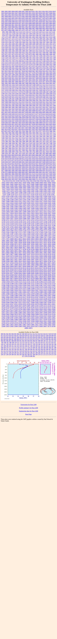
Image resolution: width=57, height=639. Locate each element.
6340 (43, 119)
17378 (3, 234)
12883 (33, 229)
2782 (50, 68)
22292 (28, 300)
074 (31, 339)
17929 (49, 237)
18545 (20, 246)
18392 (33, 244)
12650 (37, 217)
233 (52, 351)
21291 (16, 283)
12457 (45, 205)
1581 (6, 51)
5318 (33, 102)
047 (15, 337)
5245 (6, 98)
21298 (24, 283)
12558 (37, 210)
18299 (24, 242)
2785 (6, 69)
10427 (49, 181)
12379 (33, 198)
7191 (9, 138)
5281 (54, 98)
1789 (2, 61)
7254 (9, 140)
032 (31, 335)
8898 (30, 172)
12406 (53, 199)
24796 (53, 326)
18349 (3, 244)
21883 (45, 292)
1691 (9, 56)
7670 (43, 150)
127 (5, 344)
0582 (2, 21)
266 (28, 354)
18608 (49, 246)
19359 (37, 258)
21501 (20, 287)
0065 (50, 15)
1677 (23, 54)
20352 (49, 271)
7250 (50, 138)
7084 (9, 133)
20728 (33, 278)
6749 (19, 126)
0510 (13, 20)
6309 (2, 119)
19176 (12, 256)
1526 (26, 47)
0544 (19, 20)
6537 (47, 122)
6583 (54, 122)
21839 (53, 290)
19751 (20, 263)
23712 (8, 323)
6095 (43, 112)
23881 (33, 324)
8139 (54, 157)
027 (18, 335)
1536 (40, 47)
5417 (47, 107)
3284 (54, 73)
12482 (12, 208)
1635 (37, 52)
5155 (50, 88)
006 (18, 334)
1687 (54, 54)
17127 (28, 230)
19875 (49, 263)
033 (34, 335)
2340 (9, 68)
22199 (3, 299)
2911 (47, 71)
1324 (40, 40)
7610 (13, 148)
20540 (12, 275)
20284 (20, 271)
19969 (16, 264)
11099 (24, 193)
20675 (12, 278)
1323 (37, 40)
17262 (8, 232)
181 (36, 347)
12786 (45, 225)
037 (44, 335)
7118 (2, 134)
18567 (33, 246)
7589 (13, 146)
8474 (50, 169)
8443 (13, 169)
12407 (3, 201)
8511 (50, 170)
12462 (12, 206)
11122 (40, 194)
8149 (20, 158)
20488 (28, 273)
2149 (47, 61)
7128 (6, 134)
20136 (37, 268)
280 (31, 356)
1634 (33, 52)
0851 (23, 27)
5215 (16, 95)
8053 (30, 155)
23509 (33, 319)
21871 (28, 292)
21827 (37, 290)
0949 (50, 28)
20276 (16, 271)
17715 (12, 237)
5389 (30, 105)
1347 (43, 42)
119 (39, 342)
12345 (53, 194)
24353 (28, 326)
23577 (16, 321)
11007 (41, 187)
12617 (8, 213)
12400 (37, 199)
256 (2, 354)
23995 (24, 326)
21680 (28, 288)
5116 (2, 86)
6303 (37, 117)
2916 (9, 73)
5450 (6, 110)
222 (31, 351)
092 (23, 341)
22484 (33, 302)
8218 (23, 163)
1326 (43, 40)
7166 (20, 136)
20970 (37, 280)
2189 (2, 66)
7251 (54, 138)
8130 (43, 157)
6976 (13, 131)
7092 (30, 133)
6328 (16, 119)
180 (34, 347)
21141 (28, 282)
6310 (6, 119)
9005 (40, 172)
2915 (6, 73)
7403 (30, 141)
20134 (28, 268)
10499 (3, 186)
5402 (13, 107)
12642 (3, 217)
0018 (54, 11)
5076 (40, 81)
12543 (12, 210)
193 (12, 349)
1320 (26, 40)
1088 (47, 30)
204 (42, 349)
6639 (37, 124)
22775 (12, 309)
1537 (43, 47)
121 (44, 342)
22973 (12, 312)
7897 (16, 153)
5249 (20, 98)
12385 (3, 199)
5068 (16, 81)
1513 (37, 45)
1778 (20, 59)
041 (55, 335)
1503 (13, 45)
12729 (53, 220)
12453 (28, 205)
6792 (50, 126)
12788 (53, 225)
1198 (19, 37)
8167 (50, 158)
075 (34, 339)
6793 (54, 126)
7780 (26, 152)
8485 (20, 170)
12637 (37, 215)
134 (23, 344)
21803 (8, 290)
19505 (37, 259)
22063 (45, 295)
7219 (33, 138)
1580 (2, 51)
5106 (26, 85)
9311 (6, 177)
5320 (40, 102)
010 (28, 334)
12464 (16, 206)
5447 (50, 109)
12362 (20, 196)
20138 (45, 268)
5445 (43, 109)
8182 (30, 160)
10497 (53, 184)
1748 (40, 56)
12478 (49, 206)
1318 (23, 40)
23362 (3, 318)
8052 (26, 155)
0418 (43, 16)
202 (36, 349)
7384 (13, 141)
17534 (20, 235)
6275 (37, 116)
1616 (40, 51)
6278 (47, 116)
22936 (37, 311)
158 (31, 346)
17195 (53, 230)
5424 (16, 109)
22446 (12, 302)
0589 (13, 21)
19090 (20, 254)
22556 (28, 304)
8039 (16, 155)
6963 (47, 129)
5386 (23, 105)
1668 (50, 52)
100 (44, 341)
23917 (37, 324)
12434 (41, 203)
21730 (37, 288)
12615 (53, 211)
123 (49, 342)
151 (12, 346)
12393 (20, 199)
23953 (8, 326)
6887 (47, 128)
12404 (49, 199)
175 (20, 347)
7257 (13, 140)
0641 (43, 21)
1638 (43, 52)
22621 (53, 304)
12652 (45, 217)
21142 (32, 282)
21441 (28, 285)
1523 (16, 47)
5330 (20, 104)
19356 (33, 258)
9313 (13, 177)
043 (5, 337)
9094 (16, 174)
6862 (9, 128)
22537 (12, 304)
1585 (20, 51)
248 (36, 352)
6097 (50, 112)
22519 (3, 304)
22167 (37, 297)
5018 (26, 76)
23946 (3, 326)
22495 (37, 302)
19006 (12, 252)
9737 (43, 179)
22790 (20, 309)
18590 (37, 246)
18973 (3, 252)
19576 (49, 259)
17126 (24, 230)
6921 (30, 129)
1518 (54, 45)
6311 (9, 119)
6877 (23, 128)
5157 (2, 90)
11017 (4, 189)
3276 (26, 73)
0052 (6, 15)
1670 (2, 54)
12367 (41, 196)
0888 (37, 28)
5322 (47, 102)
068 (15, 339)
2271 (26, 66)
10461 (8, 184)
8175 (13, 160)
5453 (16, 110)
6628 (2, 124)
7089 (23, 133)
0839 (9, 27)
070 (20, 339)
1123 (50, 32)
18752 (3, 249)
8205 (33, 162)
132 (18, 344)
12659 (20, 218)
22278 (16, 300)
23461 (53, 318)
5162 (20, 90)
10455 (45, 182)
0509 (9, 20)
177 (26, 347)
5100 (6, 85)
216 (15, 351)
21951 (41, 294)
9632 (40, 177)
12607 (20, 211)
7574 (43, 145)
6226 (16, 116)
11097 (16, 193)
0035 (43, 13)
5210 (54, 93)
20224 (37, 270)
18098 (20, 240)
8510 (47, 170)
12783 (33, 225)
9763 (31, 181)
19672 (41, 261)
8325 (30, 165)
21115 (20, 282)
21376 (49, 283)
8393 (33, 167)
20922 (16, 280)
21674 (20, 288)
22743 (28, 307)
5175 (9, 92)
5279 (47, 98)
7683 (2, 152)
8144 (9, 158)
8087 (2, 157)
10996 (20, 187)
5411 (26, 107)
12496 (41, 208)
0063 (43, 15)
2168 (54, 63)
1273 (16, 39)
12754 (12, 223)
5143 (33, 88)
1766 (47, 57)
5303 (43, 100)
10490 (41, 184)
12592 (53, 210)
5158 (6, 90)
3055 (23, 73)
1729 (30, 56)
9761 (24, 181)
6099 (3, 114)
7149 (23, 134)
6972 (6, 131)
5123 (23, 86)
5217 (23, 95)
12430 (28, 203)
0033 (37, 13)
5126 (33, 86)
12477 (45, 206)
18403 (37, 244)
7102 (43, 133)
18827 (3, 251)
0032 (33, 13)
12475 (37, 206)
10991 (4, 187)
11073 (8, 191)
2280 (2, 68)
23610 (41, 321)
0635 (37, 21)
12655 (3, 218)
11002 (33, 187)
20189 (24, 270)
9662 (26, 179)
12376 (20, 198)
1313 (6, 40)
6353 (54, 119)
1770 (6, 59)
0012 (37, 11)
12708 (53, 218)
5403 (16, 107)
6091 (30, 112)
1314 (9, 40)
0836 (2, 27)
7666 (37, 150)
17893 (37, 237)
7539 (37, 143)
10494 (45, 184)
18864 (28, 251)
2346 (30, 68)
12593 (3, 211)
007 (20, 334)
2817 (20, 71)
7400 (26, 141)
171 (10, 347)
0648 (9, 23)
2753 (40, 68)
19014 (16, 252)
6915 (9, 129)
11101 (33, 193)
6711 (2, 126)
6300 (26, 117)
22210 (12, 299)
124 (52, 342)
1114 (20, 32)
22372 (41, 300)
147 (2, 346)
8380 (2, 167)
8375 (50, 165)
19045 (33, 252)
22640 (3, 306)
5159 (9, 90)
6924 (40, 129)
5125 (30, 86)
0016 (50, 11)
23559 (12, 321)
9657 (16, 179)
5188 (50, 92)
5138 (16, 88)
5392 (40, 105)
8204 (30, 162)
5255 (37, 98)
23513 (37, 319)
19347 (28, 258)
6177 (36, 114)
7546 (43, 143)
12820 (24, 227)
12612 (41, 211)
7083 (6, 133)
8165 (43, 158)
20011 (49, 264)
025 (12, 335)
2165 (43, 63)
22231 (28, 299)
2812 (2, 71)
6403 (20, 122)
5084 (13, 83)
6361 (26, 121)
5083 (9, 83)
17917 (45, 237)
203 (39, 349)
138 (34, 344)
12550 (24, 210)
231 (47, 351)
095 (31, 341)
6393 (54, 121)
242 (20, 352)
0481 (50, 18)
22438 (3, 302)
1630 (20, 52)
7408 (37, 141)
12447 (3, 205)
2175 (23, 64)
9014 (43, 172)
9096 (23, 174)
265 (26, 354)
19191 (20, 256)
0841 (16, 27)
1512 (33, 45)
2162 (33, 63)
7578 (50, 145)
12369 (49, 196)
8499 (40, 170)
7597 (30, 146)
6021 (2, 112)
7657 (20, 150)
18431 (45, 244)
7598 (33, 146)
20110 (12, 268)
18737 (49, 247)
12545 (16, 210)
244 (26, 352)
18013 (16, 239)
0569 (43, 20)
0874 (2, 28)
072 (26, 339)
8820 (13, 172)
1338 (16, 42)
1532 (30, 47)
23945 (53, 324)
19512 (41, 259)
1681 (33, 54)
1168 (43, 35)
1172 (3, 37)
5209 (50, 93)
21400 (8, 285)
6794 (2, 128)
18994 (8, 252)
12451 (20, 205)
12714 (16, 220)
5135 (6, 88)
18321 (41, 242)
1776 (13, 59)
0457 (30, 18)
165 (50, 346)
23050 (49, 312)
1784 (40, 59)
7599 (37, 146)
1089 (50, 30)
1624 (9, 52)
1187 (9, 37)
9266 (6, 175)
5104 (20, 85)
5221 (33, 95)
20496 (37, 273)
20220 (33, 270)
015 (42, 334)
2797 (43, 69)
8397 (43, 167)
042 (2, 337)
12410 (16, 201)
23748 (20, 323)
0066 (54, 15)
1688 (2, 56)
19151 (3, 256)
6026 (20, 112)
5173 (2, 92)
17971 (3, 239)
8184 (37, 160)
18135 (37, 240)
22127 (24, 297)
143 (47, 344)
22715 (45, 306)
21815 (24, 290)
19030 (28, 252)
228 (39, 351)
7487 (20, 143)
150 (10, 346)
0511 (16, 20)
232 (50, 351)
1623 (6, 52)
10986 (37, 186)
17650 (53, 235)
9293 (26, 175)
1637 (40, 52)
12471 (24, 206)
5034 (23, 78)
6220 (53, 114)
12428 (20, 203)
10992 (8, 187)
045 (10, 337)
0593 (23, 21)
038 (47, 335)
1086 (40, 30)
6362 (30, 121)
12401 (41, 199)
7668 (40, 150)
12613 (45, 211)
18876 (33, 251)
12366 (37, 196)
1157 (6, 35)
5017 (23, 76)
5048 (9, 80)
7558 (16, 145)
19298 (53, 256)
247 (34, 352)
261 (15, 354)
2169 (2, 64)
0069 (9, 16)
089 (15, 341)
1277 (30, 39)
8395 (40, 167)
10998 (29, 187)
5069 (20, 81)
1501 (6, 45)
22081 (3, 297)
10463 (12, 184)
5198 (30, 93)
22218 (20, 299)
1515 (43, 45)
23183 (8, 316)
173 (15, 347)
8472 (47, 169)
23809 (53, 323)
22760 (53, 307)
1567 (13, 49)
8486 (23, 170)
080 (47, 339)
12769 (41, 223)
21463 (37, 285)
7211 (13, 138)
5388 (26, 105)
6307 (50, 117)
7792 (33, 152)
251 (44, 352)
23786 (41, 323)
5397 (50, 105)
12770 (45, 223)
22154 (33, 297)
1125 (3, 33)
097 (36, 341)
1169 (47, 35)
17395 (16, 234)
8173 (6, 160)
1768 (54, 57)
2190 (6, 66)
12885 (41, 229)
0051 (2, 15)
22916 (24, 311)
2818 (23, 71)
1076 (26, 30)
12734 (12, 222)
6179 (40, 114)
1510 (26, 45)
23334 (41, 316)
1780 (26, 59)
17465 (45, 234)
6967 (50, 129)
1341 (26, 42)
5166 (33, 90)
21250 (49, 282)
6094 (40, 112)
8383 (13, 167)
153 (18, 346)
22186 (53, 297)
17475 (53, 234)
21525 (33, 287)
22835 (45, 309)
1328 (50, 40)
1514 (40, 45)
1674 (16, 54)
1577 (47, 49)
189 (2, 349)
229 (42, 351)
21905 (16, 294)
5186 (43, 92)
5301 (37, 100)
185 (47, 347)
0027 (16, 13)
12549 (20, 210)
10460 (3, 184)
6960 (43, 129)
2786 (9, 69)
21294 (20, 283)
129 (10, 344)
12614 (49, 211)
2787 (13, 69)
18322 (45, 242)
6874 (20, 128)
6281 (2, 117)
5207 (43, 93)
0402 (23, 16)
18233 (3, 242)
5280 (50, 98)
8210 (50, 162)
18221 (53, 240)
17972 (8, 239)
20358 (3, 273)
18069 (53, 239)
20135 (33, 268)
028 (20, 335)
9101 (30, 174)
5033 (20, 78)
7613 (23, 148)
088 (12, 341)
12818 (16, 227)
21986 (16, 295)
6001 (23, 110)
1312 (2, 40)
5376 (50, 104)
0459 (37, 18)
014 (39, 334)
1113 (17, 32)
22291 (24, 300)
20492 (33, 273)
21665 (12, 288)
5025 (47, 76)
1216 (50, 37)
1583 (13, 51)
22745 (33, 307)
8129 (40, 157)
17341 (49, 232)
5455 (20, 110)
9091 (9, 174)
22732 (16, 307)
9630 (33, 177)
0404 (26, 16)
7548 (50, 143)
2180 (37, 64)
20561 (24, 275)
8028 (13, 155)
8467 (40, 169)
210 (55, 349)
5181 (30, 92)
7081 (54, 131)
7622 (43, 148)
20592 (53, 275)
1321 (30, 40)
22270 (8, 300)
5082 (6, 83)
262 (18, 354)
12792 (12, 227)
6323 (13, 119)
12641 (53, 215)
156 (26, 346)
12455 (37, 205)
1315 (13, 40)
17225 (3, 232)
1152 (43, 33)
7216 (30, 138)
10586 (12, 186)
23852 (12, 324)
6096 (47, 112)
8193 (54, 160)
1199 (23, 37)
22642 (8, 306)
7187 (50, 136)
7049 (16, 131)
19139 (49, 254)
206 (47, 349)
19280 (45, 256)
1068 (16, 30)
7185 (43, 136)
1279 (37, 39)
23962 (12, 326)
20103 (53, 266)
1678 (26, 54)
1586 (23, 51)
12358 (8, 196)
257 (5, 354)
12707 (49, 218)
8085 (54, 155)
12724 (37, 220)
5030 (9, 78)
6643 (50, 124)
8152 (26, 158)
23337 (45, 316)
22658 (16, 306)
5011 (2, 76)
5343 (40, 104)
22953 (41, 311)
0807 (2, 25)
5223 (40, 95)
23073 (24, 314)
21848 (12, 292)
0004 (13, 11)
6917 (16, 129)
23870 (28, 324)
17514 (12, 235)
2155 (13, 63)
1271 (9, 39)
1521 (9, 47)
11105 (49, 193)
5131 (47, 86)
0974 (2, 30)
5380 (6, 105)
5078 (47, 81)
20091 (45, 266)
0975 (6, 30)
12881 (24, 229)
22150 (28, 297)
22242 (37, 299)
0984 (9, 30)
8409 (2, 169)
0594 (26, 21)
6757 (47, 126)
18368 (12, 244)
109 (13, 342)
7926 (23, 153)
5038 (37, 78)
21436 (24, 285)
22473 (20, 302)
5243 (54, 97)
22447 (16, 302)
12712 (12, 220)
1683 (40, 54)
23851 (8, 324)
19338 (20, 258)
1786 (47, 59)
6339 (40, 119)
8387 (20, 167)
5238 (37, 97)
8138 (50, 157)
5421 (6, 109)
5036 (30, 78)
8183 (33, 160)
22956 (45, 311)
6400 (13, 122)
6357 (13, 121)
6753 (33, 126)
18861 (20, 251)
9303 (47, 175)
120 (41, 342)
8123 (26, 157)
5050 (16, 80)
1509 (23, 45)
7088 (20, 133)
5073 (30, 81)
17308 (28, 232)
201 (34, 349)
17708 (8, 237)
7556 (9, 145)
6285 (16, 117)
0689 (33, 23)
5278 (43, 98)
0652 (23, 23)
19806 (28, 263)
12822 (33, 227)
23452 (45, 318)
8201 (23, 162)
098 (39, 341)
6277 (43, 116)
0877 (13, 28)
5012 (6, 76)
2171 (9, 64)
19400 (53, 258)
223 (34, 351)
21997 (24, 295)
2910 (43, 71)
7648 (9, 150)
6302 (33, 117)
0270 (16, 16)
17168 (41, 230)
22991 (24, 312)
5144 (37, 88)
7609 (9, 148)
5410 (23, 107)
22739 (20, 307)
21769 (49, 288)
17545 (24, 235)
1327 (47, 40)
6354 (2, 121)
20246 (49, 270)
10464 (16, 184)
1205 (43, 37)
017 (47, 334)
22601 (45, 304)
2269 (20, 66)
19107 (28, 254)
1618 (47, 51)
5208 (47, 93)
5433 (30, 109)
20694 (16, 278)
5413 (33, 107)
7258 (16, 140)
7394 (20, 141)
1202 (33, 37)
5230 (9, 97)
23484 (16, 319)
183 (42, 347)
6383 (43, 121)
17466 (49, 234)
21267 (53, 282)
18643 (8, 247)
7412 (40, 141)
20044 (12, 266)
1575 (40, 49)
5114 (50, 85)
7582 (54, 145)
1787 (50, 59)
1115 (23, 32)
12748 (45, 222)
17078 (20, 230)
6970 (2, 131)
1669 (54, 52)
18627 (53, 246)
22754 (41, 307)
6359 (20, 121)
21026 (4, 282)
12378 (28, 198)
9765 (38, 181)
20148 (53, 268)
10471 (24, 184)
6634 (23, 124)
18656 (16, 247)
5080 (54, 81)
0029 (23, 13)
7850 (6, 153)
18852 (16, 251)
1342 (30, 42)
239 (12, 352)
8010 (2, 155)
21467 (41, 285)
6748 (16, 126)
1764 (40, 57)
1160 (16, 35)
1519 (2, 47)
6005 (30, 110)
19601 (12, 261)
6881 (30, 128)
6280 (54, 116)
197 (23, 349)
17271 (20, 232)
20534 (8, 275)
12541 (3, 210)
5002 (26, 74)
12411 (20, 201)
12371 (3, 198)
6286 (20, 117)
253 (50, 352)
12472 (28, 206)
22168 (41, 297)
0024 (9, 13)
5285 (13, 100)
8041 (20, 155)
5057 (37, 80)
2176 (26, 64)
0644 (54, 21)
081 (50, 339)
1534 (33, 47)
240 (15, 352)
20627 (37, 276)
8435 (9, 169)
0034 (40, 13)
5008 (47, 74)
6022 (6, 112)
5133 (54, 86)
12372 (8, 198)
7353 (50, 140)
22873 (12, 311)
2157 (20, 63)
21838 (49, 290)
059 (47, 337)
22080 (53, 295)
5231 (13, 97)
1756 (13, 57)
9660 (23, 179)
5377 (54, 104)
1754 (6, 57)
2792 (30, 69)
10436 (16, 182)
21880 (41, 292)
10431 (53, 181)
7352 (47, 140)
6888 (50, 128)
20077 (37, 266)
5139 (20, 88)
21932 (28, 294)
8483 (16, 170)
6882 (33, 128)
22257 (53, 299)
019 (52, 334)
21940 (37, 294)
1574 (37, 49)
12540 (53, 208)
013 (36, 334)
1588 (30, 51)
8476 (54, 169)
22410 (53, 300)
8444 (16, 169)
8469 (43, 169)
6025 (16, 112)
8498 (37, 170)
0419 (47, 16)
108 (10, 342)
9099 (26, 174)
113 (23, 342)
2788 (16, 69)
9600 (26, 177)
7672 (47, 150)
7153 (37, 134)
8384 (16, 167)
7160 (6, 136)
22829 (41, 309)
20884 (3, 280)
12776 (8, 225)
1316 (16, 40)
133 (20, 344)
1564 (2, 49)
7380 (6, 141)
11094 (8, 193)
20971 (41, 280)
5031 (13, 78)
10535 (8, 186)
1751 (50, 56)
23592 (20, 321)
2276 (43, 66)
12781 (24, 225)
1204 (40, 37)
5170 (47, 90)
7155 (43, 134)
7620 (40, 148)
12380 (37, 198)
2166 (47, 63)
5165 (30, 90)
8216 (16, 163)
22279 (20, 300)
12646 (20, 217)
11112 (20, 194)
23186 (12, 316)
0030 (26, 13)
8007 (50, 153)
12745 (37, 222)
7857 (9, 153)
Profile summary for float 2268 (28, 408)
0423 (6, 18)
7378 (2, 141)
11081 (20, 191)
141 (42, 344)
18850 (12, 251)
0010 (30, 11)
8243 (40, 163)
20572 (33, 275)
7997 (43, 153)
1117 (30, 32)
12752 (8, 223)
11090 (45, 191)
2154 (9, 63)
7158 (54, 134)
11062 (45, 189)
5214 (13, 95)
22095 (12, 297)
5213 (9, 95)
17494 (8, 235)
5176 (13, 92)
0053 (9, 15)
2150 (50, 61)
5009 (50, 74)
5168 (40, 90)
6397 (9, 122)
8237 (37, 163)
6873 (16, 128)
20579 (41, 275)
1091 (3, 32)
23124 (49, 314)
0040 (50, 13)
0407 (37, 16)
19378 (45, 258)
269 (36, 354)
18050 (37, 239)
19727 (8, 263)
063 (2, 339)
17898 (41, 237)
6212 (43, 114)
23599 (33, 321)
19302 (3, 258)
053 (31, 337)
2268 (16, 66)
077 (39, 339)
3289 (16, 74)
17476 (3, 235)
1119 (36, 32)
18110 (28, 240)
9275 (13, 175)
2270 (23, 66)
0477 (40, 18)
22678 (24, 306)
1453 (50, 44)
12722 (28, 220)
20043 (8, 266)
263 (20, 354)
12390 (16, 199)
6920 (26, 129)
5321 (43, 102)
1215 (47, 37)
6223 (6, 116)
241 (18, 352)
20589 (49, 275)
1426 (26, 44)
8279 (13, 165)
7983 (40, 153)
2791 (26, 69)
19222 (37, 256)
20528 (53, 273)
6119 (26, 114)
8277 (9, 165)
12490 (33, 208)
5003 (30, 74)
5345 (43, 104)
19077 (12, 254)
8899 (33, 172)
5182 (33, 92)
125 (55, 342)
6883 (37, 128)
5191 (6, 93)
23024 (28, 312)
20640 (49, 276)
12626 (45, 213)
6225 (13, 116)
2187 (50, 64)
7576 (47, 145)
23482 (12, 319)
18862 (24, 251)
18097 (16, 240)
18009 (12, 239)
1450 (40, 44)
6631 (13, 124)
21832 (41, 290)
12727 (45, 220)
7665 (33, 150)
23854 (16, 324)
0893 (43, 28)
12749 (49, 222)
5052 (23, 80)
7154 (40, 134)
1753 (2, 57)
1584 (16, 51)
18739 (53, 247)
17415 (20, 234)
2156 (16, 63)
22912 (20, 311)
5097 (54, 83)
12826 (49, 227)
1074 (20, 30)
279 (28, 356)
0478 (43, 18)
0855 (37, 27)
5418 (50, 107)
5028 (2, 78)
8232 (33, 163)
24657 (45, 326)
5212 (6, 95)
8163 (37, 158)
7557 (13, 145)
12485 (24, 208)
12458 (49, 205)
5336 (37, 104)
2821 (33, 71)
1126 (6, 33)
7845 (54, 152)
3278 (33, 73)
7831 (43, 152)
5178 (20, 92)
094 (28, 341)
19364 (41, 258)
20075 (33, 266)
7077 (40, 131)
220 (26, 351)
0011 (33, 11)
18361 (8, 244)
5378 (2, 105)
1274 (20, 39)
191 (7, 349)
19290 (49, 256)
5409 (20, 107)
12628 (53, 213)
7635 (50, 148)
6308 (54, 117)
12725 (41, 220)
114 (26, 342)
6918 (20, 129)
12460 (3, 206)
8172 (2, 160)
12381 (41, 198)
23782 (37, 323)
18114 (33, 240)
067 (12, 339)
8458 (30, 169)
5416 (43, 107)
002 (7, 334)
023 (7, 335)
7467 (16, 143)
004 (12, 334)
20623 (33, 276)
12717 (24, 220)
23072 (20, 314)
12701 (41, 218)
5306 (54, 100)
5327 (9, 104)
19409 (8, 259)
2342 (16, 68)
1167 (40, 35)
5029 (6, 78)
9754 (7, 181)
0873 (54, 27)
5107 (30, 85)
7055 (20, 131)
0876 (9, 28)
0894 (47, 28)
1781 (30, 59)
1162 (23, 35)
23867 (24, 324)
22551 (16, 304)
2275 (40, 66)
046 (12, 337)
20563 (28, 275)
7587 (9, 146)
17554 (33, 235)
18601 (45, 246)
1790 (6, 61)
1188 (13, 37)
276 (55, 354)
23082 (28, 314)
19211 (28, 256)
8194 (2, 162)
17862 (33, 237)
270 (39, 354)
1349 (50, 42)
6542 (50, 122)
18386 (24, 244)
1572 (30, 49)
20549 (20, 275)
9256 (43, 174)
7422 (47, 141)
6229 (26, 116)
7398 (23, 141)
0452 (13, 18)
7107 (50, 133)
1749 (43, 56)
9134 (37, 174)
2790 (23, 69)
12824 (41, 227)
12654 (53, 217)
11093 (4, 193)
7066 (26, 131)
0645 (2, 23)
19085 (16, 254)
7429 (2, 143)
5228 (2, 97)
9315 (16, 177)
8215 (13, 163)
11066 (4, 191)
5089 (30, 83)
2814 (9, 71)
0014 (43, 11)
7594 (20, 146)
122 (47, 342)
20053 (16, 266)
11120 (36, 194)
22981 (16, 312)
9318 (19, 177)
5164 (26, 90)
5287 (16, 100)
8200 (20, 162)
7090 (26, 133)
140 (39, 344)
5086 (20, 83)
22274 (12, 300)
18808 (37, 249)
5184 (40, 92)
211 (2, 351)
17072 (16, 230)
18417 (41, 244)
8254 (2, 165)
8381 (6, 167)
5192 (9, 93)
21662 (8, 288)
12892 (3, 230)
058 (44, 337)
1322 (33, 40)
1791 (9, 61)
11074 (12, 191)
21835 (45, 290)
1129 (16, 33)
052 (28, 337)
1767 (50, 57)
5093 (43, 83)
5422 (9, 109)
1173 (6, 37)
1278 (33, 39)
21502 (24, 287)
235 (2, 352)
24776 (49, 326)
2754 (43, 68)
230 (44, 351)
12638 (41, 215)
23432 (33, 318)
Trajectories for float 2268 (29, 404)
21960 (45, 294)
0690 (37, 23)
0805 (54, 23)
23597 (28, 321)
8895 (23, 172)
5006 (40, 74)
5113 (47, 85)
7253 (6, 140)
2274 (37, 66)
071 (23, 339)
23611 (45, 321)
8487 (26, 170)
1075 (23, 30)
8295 (23, 165)
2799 (50, 69)
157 (28, 346)
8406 (50, 167)
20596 (3, 276)
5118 (6, 86)
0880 (20, 28)
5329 (16, 104)
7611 (16, 148)
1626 (16, 52)
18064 (45, 239)
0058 (26, 15)
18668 (20, 247)
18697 (33, 247)
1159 (13, 35)
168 (2, 347)
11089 (41, 191)
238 (10, 352)
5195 (20, 93)
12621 (24, 213)
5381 (9, 105)
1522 (13, 47)
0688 (30, 23)
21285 (8, 283)
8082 (50, 155)
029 (23, 335)
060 (50, 337)
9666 (30, 179)
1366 (20, 44)
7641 (54, 148)
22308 (33, 300)
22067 (49, 295)
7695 (6, 152)
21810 (16, 290)
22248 (45, 299)
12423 (8, 203)
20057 (20, 266)
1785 (43, 59)
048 (18, 337)
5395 (43, 105)
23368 (8, 318)
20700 (20, 278)
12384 (53, 198)
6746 (9, 126)
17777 (24, 237)
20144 (49, 268)
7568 (33, 145)
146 (55, 344)
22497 (45, 302)
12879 (16, 229)
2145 (33, 61)
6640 (40, 124)
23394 (16, 318)
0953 (54, 28)
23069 (12, 314)
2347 (33, 68)
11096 (12, 193)
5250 (23, 98)
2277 (47, 66)
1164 (30, 35)
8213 (6, 163)
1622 (2, 52)
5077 (43, 81)
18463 (3, 246)
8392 (30, 167)
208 (52, 349)
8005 (47, 153)
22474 (24, 302)
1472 (54, 44)
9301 (40, 175)
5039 (40, 78)
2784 (2, 69)
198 (26, 349)
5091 (37, 83)
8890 (20, 172)
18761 (12, 249)
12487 (28, 208)
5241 (47, 97)
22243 (41, 299)
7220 (37, 138)
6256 (33, 116)
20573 (37, 275)
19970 (20, 264)
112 (21, 342)
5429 (26, 109)
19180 (16, 256)
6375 (33, 121)
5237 (33, 97)
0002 (6, 11)
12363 (24, 196)
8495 (30, 170)
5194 (16, 93)
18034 (33, 239)
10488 (37, 184)
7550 (54, 143)
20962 (33, 280)
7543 (40, 143)
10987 (41, 186)
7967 (33, 153)
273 (47, 354)
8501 (43, 170)
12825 (45, 227)
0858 (47, 27)
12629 (3, 215)
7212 (16, 138)
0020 (6, 13)
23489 (20, 319)
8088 (6, 157)
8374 (47, 165)
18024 (24, 239)
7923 (20, 153)
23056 (3, 314)
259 (10, 354)
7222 (43, 138)
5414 (37, 107)
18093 (12, 240)
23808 (49, 323)
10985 (33, 186)
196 (20, 349)
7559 (20, 145)
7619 (37, 148)
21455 (33, 285)
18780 (24, 249)
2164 (40, 63)
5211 (2, 95)
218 (20, 351)
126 (2, 344)
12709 (3, 220)
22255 (49, 299)
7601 (43, 146)
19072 (8, 254)
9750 (54, 179)
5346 (47, 104)
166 (52, 346)
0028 (20, 13)
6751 (26, 126)
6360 (23, 121)
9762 (27, 181)
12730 (3, 222)
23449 (41, 318)
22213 (16, 299)
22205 (8, 299)
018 (50, 334)
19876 (53, 263)
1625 (13, 52)
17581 (37, 235)
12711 (7, 220)
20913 (12, 280)
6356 (9, 121)
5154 (47, 88)
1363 (9, 44)
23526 (45, 319)
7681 (54, 150)
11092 (53, 191)
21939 (33, 294)
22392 (45, 300)
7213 (19, 138)
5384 (16, 105)
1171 (53, 35)
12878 (12, 229)
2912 (50, 71)
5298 (26, 100)
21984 (12, 295)
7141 (19, 134)
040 (52, 335)
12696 (33, 218)
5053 (26, 80)
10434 (8, 182)
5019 (30, 76)
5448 (54, 109)
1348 (47, 42)
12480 (3, 208)
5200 (37, 93)
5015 (16, 76)
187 (52, 347)
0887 (33, 28)
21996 (20, 295)
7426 (54, 141)
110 (15, 342)
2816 (16, 71)
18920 (45, 251)
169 (5, 347)
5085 (16, 83)
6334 (23, 119)
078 (42, 339)
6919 (23, 129)
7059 (23, 131)
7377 (54, 140)
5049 (13, 80)
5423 (13, 109)
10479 (28, 184)
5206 (40, 93)
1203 (36, 37)
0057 (23, 15)
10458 (53, 182)
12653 (49, 217)
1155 (53, 33)
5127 (37, 86)
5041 (47, 78)
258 (7, 354)
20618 (20, 276)
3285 (2, 74)
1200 (26, 37)
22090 (8, 297)
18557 (28, 246)
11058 (41, 189)
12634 (24, 215)
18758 (8, 249)
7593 (16, 146)
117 (34, 342)
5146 (43, 88)
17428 (28, 234)
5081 (2, 83)
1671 (6, 54)
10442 (28, 182)
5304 (47, 100)
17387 (12, 234)
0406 (33, 16)
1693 (16, 56)
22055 (37, 295)
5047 (6, 80)
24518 (33, 326)
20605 (16, 276)
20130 (20, 268)
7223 (47, 138)
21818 (28, 290)
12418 (45, 201)
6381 (37, 121)
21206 (41, 282)
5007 (43, 74)
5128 (40, 86)
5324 (54, 102)
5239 (40, 97)
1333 (54, 40)
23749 (24, 323)
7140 (16, 134)
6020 (54, 110)
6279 (50, 116)
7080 (50, 131)
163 (44, 346)
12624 (37, 213)
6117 (23, 114)
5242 (50, 97)
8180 (26, 160)
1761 (30, 57)
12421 (3, 203)
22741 (24, 307)
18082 (8, 240)
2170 (6, 64)
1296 (54, 39)
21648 (3, 288)
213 (7, 351)
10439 (24, 182)
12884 (37, 229)
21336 (37, 283)
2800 (54, 69)
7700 (16, 152)
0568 (40, 20)
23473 (3, 319)
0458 (33, 18)
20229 (41, 270)
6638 (33, 124)
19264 (41, 256)
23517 (41, 319)
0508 (6, 20)
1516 (47, 45)
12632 (16, 215)
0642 (47, 21)
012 (34, 334)
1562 (50, 47)
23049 (45, 312)
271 (42, 354)
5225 (47, 95)
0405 (30, 16)
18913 (41, 251)
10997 (24, 187)
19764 (24, 263)
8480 (6, 170)
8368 (37, 165)
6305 (43, 117)
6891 (2, 129)
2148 (43, 61)
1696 (26, 56)
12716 (20, 220)
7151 (30, 134)
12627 (49, 213)
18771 (20, 249)
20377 (12, 273)
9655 (13, 179)
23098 (37, 314)
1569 (20, 49)
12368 (45, 196)
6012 (43, 110)
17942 (53, 237)
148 (5, 346)
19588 (3, 261)
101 (47, 341)
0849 (20, 27)
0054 (13, 15)
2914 (2, 73)
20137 (41, 268)
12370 (53, 196)
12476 (41, 206)
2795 (37, 69)
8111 (16, 157)
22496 (41, 302)
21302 (28, 283)
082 (52, 339)
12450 (16, 205)
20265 (3, 271)
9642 (50, 177)
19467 (33, 259)
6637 (30, 124)
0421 (54, 16)
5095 (50, 83)
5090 (33, 83)
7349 (43, 140)
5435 (37, 109)
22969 (53, 311)
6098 (54, 112)
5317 (30, 102)
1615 (37, 51)
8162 (33, 158)
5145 (40, 88)
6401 (16, 122)
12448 (8, 205)
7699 (13, 152)
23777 (33, 323)
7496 (23, 143)
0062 (40, 15)
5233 (20, 97)
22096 (16, 297)
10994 (12, 187)
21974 (3, 295)
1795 (16, 61)
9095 (20, 174)
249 (39, 352)
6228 (23, 116)
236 (5, 352)
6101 (6, 114)
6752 (30, 126)
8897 (26, 172)
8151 (23, 158)
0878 (16, 28)
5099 (3, 85)
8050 (23, 155)
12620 (20, 213)
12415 (33, 201)
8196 (6, 162)
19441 (20, 259)
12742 (28, 222)
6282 (6, 117)
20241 (45, 270)
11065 (53, 189)
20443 (20, 273)
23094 (33, 314)
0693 (47, 23)
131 (15, 344)
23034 (37, 312)
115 (28, 342)
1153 (47, 33)
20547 (16, 275)
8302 (26, 165)
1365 (16, 44)
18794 (28, 249)
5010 (54, 74)
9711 (37, 179)
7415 (43, 141)
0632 (33, 21)
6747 (13, 126)
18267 (12, 242)
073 (28, 339)
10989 (49, 186)
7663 (30, 150)
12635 (28, 215)
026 (15, 335)
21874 (33, 292)
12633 (20, 215)
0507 (2, 20)
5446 (47, 109)
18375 (20, 244)
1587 (26, 51)
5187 (47, 92)
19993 (33, 264)
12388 (12, 199)
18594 (41, 246)
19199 (24, 256)
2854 (40, 71)
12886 (45, 229)
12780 (20, 225)
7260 (20, 140)
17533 (16, 235)
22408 (49, 300)
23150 (3, 316)
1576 (43, 49)
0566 (33, 20)
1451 (43, 44)
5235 (26, 97)
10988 (45, 186)
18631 (3, 247)
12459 (53, 205)
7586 (6, 146)
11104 (45, 193)
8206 (37, 162)
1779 (23, 59)
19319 (12, 258)
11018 (8, 189)
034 (36, 335)
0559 (23, 20)
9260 (50, 174)
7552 (2, 145)
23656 (49, 321)
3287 (9, 74)
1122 (46, 32)
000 (2, 334)
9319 (23, 177)
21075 (12, 282)
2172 (13, 64)
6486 (37, 122)
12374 (16, 198)
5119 (9, 86)
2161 (30, 63)
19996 (37, 264)
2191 (9, 66)
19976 (24, 264)
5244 (2, 98)
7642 (2, 150)
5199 (33, 93)
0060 (33, 15)
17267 (16, 232)
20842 (49, 278)
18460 (53, 244)
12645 (16, 217)
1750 (47, 56)
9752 (3, 181)
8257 (6, 165)
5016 (19, 76)
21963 (49, 294)
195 (18, 349)
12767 (33, 223)
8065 (33, 155)
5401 (9, 107)
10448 (37, 182)
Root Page (28, 414)
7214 (23, 138)
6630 (9, 124)
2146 (37, 61)
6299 (23, 117)
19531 (45, 259)
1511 (30, 45)
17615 (49, 235)
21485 (53, 285)
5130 (43, 86)
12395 (24, 199)
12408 (8, 201)
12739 (20, 222)
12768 (37, 223)
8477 (2, 170)
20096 (49, 266)
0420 (50, 16)
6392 (50, 121)
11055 (32, 189)
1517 (50, 45)
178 (28, 347)
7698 (9, 152)
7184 (40, 136)
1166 (36, 35)
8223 (26, 163)
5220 (30, 95)
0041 (54, 13)
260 (12, 354)
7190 (6, 138)
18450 (49, 244)
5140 (23, 88)
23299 (33, 316)
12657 (12, 218)
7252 (2, 140)
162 (42, 346)
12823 (37, 227)
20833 (45, 278)
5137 (13, 88)
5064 (2, 81)
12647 (24, 217)
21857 (16, 292)
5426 (23, 109)
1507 (20, 45)
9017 (47, 172)
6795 (6, 128)
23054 (53, 312)
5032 (16, 78)
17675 (3, 237)
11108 (8, 194)
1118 (33, 32)
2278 (50, 66)
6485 (33, 122)
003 (10, 334)
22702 (37, 306)
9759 (20, 181)
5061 (47, 80)
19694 (45, 261)
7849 (2, 153)
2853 (37, 71)
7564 (26, 145)
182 (39, 347)
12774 (53, 223)
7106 (47, 133)
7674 (50, 150)
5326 (6, 104)
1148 (30, 33)
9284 (16, 175)
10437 (20, 182)
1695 (23, 56)
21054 (8, 282)
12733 (8, 222)
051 (26, 337)
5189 (54, 92)
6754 (37, 126)
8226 (30, 163)
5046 (2, 80)
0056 (20, 15)
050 (23, 337)
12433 (37, 203)
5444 (40, 109)
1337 (13, 42)
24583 (41, 326)
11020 (16, 189)
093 (26, 341)
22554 (20, 304)
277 (23, 356)
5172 (54, 90)
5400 (6, 107)
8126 (33, 157)
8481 (9, 170)
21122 (24, 282)
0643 (50, 21)
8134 (47, 157)
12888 (49, 229)
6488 (40, 122)
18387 (28, 244)
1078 (33, 30)
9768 (44, 181)
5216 (19, 95)
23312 (37, 316)
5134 (2, 88)
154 (20, 346)
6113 (16, 114)
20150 (3, 270)
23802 (45, 323)
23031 (33, 312)
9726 (40, 179)
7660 (23, 150)
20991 (49, 280)
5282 (2, 100)
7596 (26, 146)
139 (36, 344)
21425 (16, 285)
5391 (37, 105)
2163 (37, 63)
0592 (20, 21)
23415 (28, 318)
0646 (6, 23)
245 (28, 352)
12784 (37, 225)
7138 (9, 134)
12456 (41, 205)
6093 (37, 112)
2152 (2, 63)
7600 (40, 146)
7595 (23, 146)
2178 (30, 64)
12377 (24, 198)
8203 (26, 162)
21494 (12, 287)
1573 (33, 49)
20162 (8, 270)
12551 (28, 210)
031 (28, 335)
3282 (47, 73)
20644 (53, 276)
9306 (2, 177)
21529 (37, 287)
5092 (40, 83)
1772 (9, 59)
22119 (20, 297)
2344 (23, 68)
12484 (20, 208)
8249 (47, 163)
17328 (41, 232)
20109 (8, 268)
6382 (40, 121)
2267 (13, 66)
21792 (3, 290)
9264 (54, 174)
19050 (37, 252)
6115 (19, 114)
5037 (33, 78)
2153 (6, 63)
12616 (3, 213)
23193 (16, 316)
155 (23, 346)
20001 (41, 264)
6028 (26, 112)
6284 (13, 117)
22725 (8, 307)
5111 (40, 85)
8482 (13, 170)
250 (42, 352)
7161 (9, 136)
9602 (30, 177)
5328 (13, 104)
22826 (37, 309)
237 (7, 352)
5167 (37, 90)
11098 (20, 193)
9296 (33, 175)
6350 (47, 119)
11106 (53, 193)
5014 (13, 76)
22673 (20, 306)
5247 (13, 98)
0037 (47, 13)
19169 (8, 256)
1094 (13, 32)
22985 (20, 312)
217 (18, 351)
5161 (16, 90)
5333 (30, 104)
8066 (37, 155)
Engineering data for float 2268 (28, 411)
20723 (28, 278)
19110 (33, 254)
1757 (16, 57)
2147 (40, 61)
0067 (2, 16)
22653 (12, 306)
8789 (2, 172)
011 (31, 334)
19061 (41, 252)
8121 (23, 157)
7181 (30, 136)
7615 (30, 148)
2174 (20, 64)
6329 (19, 119)
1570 (23, 49)
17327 (37, 232)
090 (18, 341)
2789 (20, 69)
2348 (37, 68)
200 (31, 349)
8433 (6, 169)
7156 (47, 134)
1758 (20, 57)
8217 (20, 163)
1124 (53, 32)
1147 (26, 33)
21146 (37, 282)
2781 (47, 68)
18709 (37, 247)
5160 (13, 90)
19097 (24, 254)
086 (7, 341)
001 (5, 334)
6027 (23, 112)
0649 (13, 23)
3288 (13, 74)
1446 (30, 44)
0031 (30, 13)
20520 (41, 273)
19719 (3, 263)
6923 (37, 129)
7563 (23, 145)
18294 (20, 242)
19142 (53, 254)
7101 (40, 133)
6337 (33, 119)
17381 (8, 234)
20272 (12, 271)
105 (2, 342)
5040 (43, 78)
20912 (8, 280)
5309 (9, 102)
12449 (12, 205)
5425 (20, 109)
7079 (47, 131)
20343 (45, 271)
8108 (13, 157)
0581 (54, 20)
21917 (24, 294)
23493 (24, 319)
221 (28, 351)
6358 (16, 121)
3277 (30, 73)
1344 (33, 42)
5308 (6, 102)
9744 (47, 179)
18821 (49, 249)
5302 (40, 100)
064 (5, 339)
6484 (30, 122)
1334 (2, 42)
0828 (30, 25)
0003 (9, 11)
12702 (45, 218)
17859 (28, 237)
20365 (8, 273)
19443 (24, 259)
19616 (24, 261)
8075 (43, 155)
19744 (12, 263)
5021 (37, 76)
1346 (40, 42)
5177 (16, 92)
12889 (53, 229)
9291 (23, 175)
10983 (24, 186)
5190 (2, 93)
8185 (40, 160)
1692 (13, 56)
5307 (2, 102)
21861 (20, 292)
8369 (40, 165)
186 (50, 347)
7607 (6, 148)
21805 (12, 290)
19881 (3, 264)
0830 (37, 25)
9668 (33, 179)
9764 (34, 181)
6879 (26, 128)
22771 (8, 309)
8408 (54, 167)
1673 (13, 54)
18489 (12, 246)
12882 (28, 229)
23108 (45, 314)
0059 (30, 15)
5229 (6, 97)
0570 (47, 20)
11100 (29, 193)
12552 (33, 210)
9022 (54, 172)
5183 (37, 92)
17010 (8, 230)
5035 (26, 78)
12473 (33, 206)
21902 (12, 294)
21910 (20, 294)
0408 (40, 16)
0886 (30, 28)
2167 (50, 63)
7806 (37, 152)
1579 (54, 49)
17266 (12, 232)
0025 (13, 13)
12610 (33, 211)
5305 (50, 100)
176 (23, 347)
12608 (24, 211)
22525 (8, 304)
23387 (12, 318)
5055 (30, 80)
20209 (28, 270)
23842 (3, 324)
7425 (50, 141)
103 (52, 341)
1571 (26, 49)
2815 (13, 71)
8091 (9, 157)
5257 (40, 98)
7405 (33, 141)
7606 (2, 148)
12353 (3, 196)
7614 (26, 148)
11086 (37, 191)
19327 (16, 258)
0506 (54, 18)
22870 (8, 311)
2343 (20, 68)
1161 (20, 35)
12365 (33, 196)
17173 (45, 230)
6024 (13, 112)
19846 (41, 263)
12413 (28, 201)
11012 (49, 187)
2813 (6, 71)
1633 (30, 52)
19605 (16, 261)
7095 (33, 133)
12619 (16, 213)
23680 (53, 321)
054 (34, 337)
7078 (43, 131)
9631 (37, 177)
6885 (43, 128)
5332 (26, 104)
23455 (49, 318)
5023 (40, 76)
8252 (50, 163)
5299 (30, 100)
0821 (13, 25)
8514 (54, 170)
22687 (28, 306)
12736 (16, 222)
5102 (13, 85)
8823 (16, 172)
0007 (23, 11)
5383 (13, 105)
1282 (47, 39)
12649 (33, 217)
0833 (47, 25)
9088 (6, 174)
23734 (16, 323)
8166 (47, 158)
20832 (41, 278)
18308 (33, 242)
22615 (49, 304)
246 (31, 352)
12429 (24, 203)
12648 (28, 217)
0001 (2, 11)
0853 (30, 27)
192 (10, 349)
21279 (3, 283)
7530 (33, 143)
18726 (45, 247)
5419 (54, 107)
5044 (50, 78)
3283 (50, 73)
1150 (36, 33)
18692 (28, 247)
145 (52, 344)
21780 (53, 288)
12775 (3, 225)
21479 (49, 285)
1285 (50, 39)
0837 (6, 27)
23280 (24, 316)
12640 (49, 215)
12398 (33, 199)
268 (34, 354)
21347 (41, 283)
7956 (30, 153)
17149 (33, 230)
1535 (37, 47)
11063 (49, 189)
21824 (33, 290)
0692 (43, 23)
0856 (40, 27)
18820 (45, 249)
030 (26, 335)
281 (34, 356)
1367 (23, 44)
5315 (23, 102)
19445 (28, 259)
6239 (30, 116)
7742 (23, 152)
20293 (24, 271)
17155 (37, 230)
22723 (53, 306)
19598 (8, 261)
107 (7, 342)
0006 (20, 11)
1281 (43, 39)
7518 (30, 143)
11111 (16, 194)
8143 (6, 158)
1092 (6, 32)
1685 (47, 54)
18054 (41, 239)
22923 (28, 311)
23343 (49, 316)
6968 (54, 129)
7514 (26, 143)
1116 (27, 32)
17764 (20, 237)
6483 (26, 122)
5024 (43, 76)
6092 (33, 112)
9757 (14, 181)
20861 (53, 278)
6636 (26, 124)
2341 (13, 68)
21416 (12, 285)
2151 (54, 61)
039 (50, 335)
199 (28, 349)
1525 (23, 47)
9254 (40, 174)
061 (52, 337)
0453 (16, 18)
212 (4, 351)
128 (7, 344)
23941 (45, 324)
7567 (30, 145)
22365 (37, 300)
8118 (19, 157)
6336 (30, 119)
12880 (20, 229)
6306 (47, 117)
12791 (8, 227)
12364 (28, 196)
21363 (45, 283)
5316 (26, 102)
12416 (37, 201)
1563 (54, 47)
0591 (16, 21)
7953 (26, 153)
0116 (13, 16)
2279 (54, 66)
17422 (24, 234)
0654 (26, 23)
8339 (33, 165)
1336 (9, 42)
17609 (45, 235)
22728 (12, 307)
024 (10, 335)
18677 (24, 247)
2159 (26, 63)
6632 (16, 124)
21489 (8, 287)
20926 (20, 280)
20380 (16, 273)
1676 (20, 54)
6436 (23, 122)
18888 (37, 251)
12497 (45, 208)
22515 (53, 302)
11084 (28, 191)
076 (36, 339)
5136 (9, 88)
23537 (53, 319)
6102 (9, 114)
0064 (47, 15)
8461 (33, 169)
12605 (12, 211)
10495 (49, 184)
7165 (16, 136)
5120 (13, 86)
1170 (50, 35)
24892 (26, 328)
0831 (40, 25)
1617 (43, 51)
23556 (8, 321)
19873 (45, 263)
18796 (33, 249)
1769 (2, 59)
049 (20, 337)
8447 (20, 169)
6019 (50, 110)
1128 (13, 33)
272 (44, 354)
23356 (53, 316)
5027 (54, 76)
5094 (47, 83)
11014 (53, 187)
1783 (37, 59)
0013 (40, 11)
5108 (33, 85)
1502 (9, 45)
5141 (26, 88)
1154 (50, 33)
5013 (9, 76)
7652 (16, 150)
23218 (20, 316)
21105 (16, 282)
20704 (24, 278)
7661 (26, 150)
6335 (26, 119)
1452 (47, 44)
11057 (37, 189)
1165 (33, 35)
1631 (23, 52)
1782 (33, 59)
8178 (20, 160)
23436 (37, 318)
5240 (43, 97)
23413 (24, 318)
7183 (37, 136)
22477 (28, 302)
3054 (20, 73)
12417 (41, 201)
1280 (40, 39)
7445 (6, 143)
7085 (13, 133)
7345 (40, 140)
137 (31, 344)
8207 (40, 162)
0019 (2, 13)
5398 (54, 105)
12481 (8, 208)
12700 (37, 218)
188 (55, 347)
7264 (33, 140)
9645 (54, 177)
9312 (9, 177)
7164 (13, 136)
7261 (23, 140)
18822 (53, 249)
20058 (24, 266)
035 (39, 335)
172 (12, 347)
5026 (50, 76)
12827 (53, 227)
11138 (48, 194)
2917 (13, 73)
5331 (23, 104)
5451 (9, 110)
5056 (33, 80)
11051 (20, 189)
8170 (54, 158)
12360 (12, 196)
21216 (45, 282)
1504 (16, 45)
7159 (2, 136)
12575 (49, 210)
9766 (41, 181)
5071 (23, 81)
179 (31, 347)
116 (31, 342)
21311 (33, 283)
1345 (37, 42)
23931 (41, 324)
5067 (13, 81)
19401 (3, 259)
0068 (6, 16)
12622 (28, 213)
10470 (20, 184)
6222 (2, 116)
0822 (16, 25)
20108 (3, 268)
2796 (40, 69)
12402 (45, 199)
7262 (26, 140)
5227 (54, 95)
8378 (54, 165)
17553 (28, 235)
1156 (3, 35)
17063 (12, 230)
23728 (12, 323)
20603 (12, 276)
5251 (26, 98)
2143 (26, 61)
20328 (28, 271)
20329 (33, 271)
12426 (16, 203)
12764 (28, 223)
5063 (54, 80)
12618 (12, 213)
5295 (23, 100)
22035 (28, 295)
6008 (33, 110)
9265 (2, 175)
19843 (37, 263)
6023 (9, 112)
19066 (53, 252)
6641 (43, 124)
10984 (28, 186)
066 (10, 339)
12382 (45, 198)
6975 (9, 131)
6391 (47, 121)
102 (50, 341)
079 (44, 339)
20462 (24, 273)
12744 (33, 222)
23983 (20, 326)
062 (55, 337)
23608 (37, 321)
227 (36, 351)
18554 (24, 246)
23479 (8, 319)
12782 (28, 225)
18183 (49, 240)
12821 (28, 227)
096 (34, 341)
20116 (16, 268)
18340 (53, 242)
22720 (49, 306)
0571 (50, 20)
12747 (41, 222)
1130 (20, 33)
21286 (12, 283)
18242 (8, 242)
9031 (2, 174)
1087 (43, 30)
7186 (47, 136)
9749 (50, 179)
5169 (43, 90)
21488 (3, 287)
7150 (26, 134)
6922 (33, 129)
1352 (6, 44)
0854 (33, 27)
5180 (26, 92)
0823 (20, 25)
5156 (54, 88)
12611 (37, 211)
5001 (23, 74)
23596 (24, 321)
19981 (28, 264)
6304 (40, 117)
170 (7, 347)
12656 (8, 218)
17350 (53, 232)
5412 (30, 107)
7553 (6, 145)
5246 (9, 98)
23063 (8, 314)
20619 (24, 276)
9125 (33, 174)
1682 (37, 54)
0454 (20, 18)
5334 (33, 104)
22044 (33, 295)
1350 (54, 42)
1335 (6, 42)
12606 (16, 211)
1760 (26, 57)
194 (15, 349)
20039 (53, 264)
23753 (28, 323)
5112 (43, 85)
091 (20, 341)
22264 (3, 300)
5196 (23, 93)
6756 (43, 126)
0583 (6, 21)
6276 (40, 116)
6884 (40, 128)
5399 (2, 107)
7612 (19, 148)
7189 (2, 138)
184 (44, 347)
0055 (16, 15)
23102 (41, 314)
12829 (8, 229)
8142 (2, 158)
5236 (30, 97)
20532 (3, 275)
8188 (43, 160)
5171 (50, 90)
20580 (45, 275)
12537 (49, 208)
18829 (8, 251)
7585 (2, 146)
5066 (9, 81)
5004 (33, 74)
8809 (9, 172)
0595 (30, 21)
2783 (54, 68)
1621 (54, 51)
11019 (12, 189)
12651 (41, 217)
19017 (20, 252)
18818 (41, 249)
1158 (10, 35)
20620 (28, 276)
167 (55, 346)
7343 (37, 140)
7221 (40, 138)
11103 (41, 193)
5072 (26, 81)
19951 (12, 264)
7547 (47, 143)
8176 (16, 160)
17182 (49, 230)
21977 (8, 295)
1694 (20, 56)
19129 (45, 254)
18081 (3, 240)
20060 (28, 266)
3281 (43, 73)
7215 (26, 138)
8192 (50, 160)
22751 (37, 307)
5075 (37, 81)
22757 (49, 307)
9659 (20, 179)
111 (18, 342)
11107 (4, 194)
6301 (30, 117)
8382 (9, 167)
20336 (41, 271)
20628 (41, 276)
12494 (37, 208)
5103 (16, 85)
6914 (6, 129)
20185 (20, 270)
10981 (16, 186)
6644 (54, 124)
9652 (9, 179)
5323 (50, 102)
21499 (16, 287)
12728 (49, 220)
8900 (37, 172)
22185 (49, 297)
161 (39, 346)
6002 (26, 110)
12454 (33, 205)
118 (36, 342)
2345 (26, 68)
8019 (6, 155)
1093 (10, 32)
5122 (19, 86)
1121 (43, 32)
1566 (9, 49)
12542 (8, 210)
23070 (16, 314)
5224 (43, 95)
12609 (28, 211)
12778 (12, 225)
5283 (6, 100)
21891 (3, 294)
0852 (26, 27)
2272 (30, 66)
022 (5, 335)
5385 (20, 105)
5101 (9, 85)
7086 (16, 133)
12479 (53, 206)
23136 (53, 314)
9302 (43, 175)
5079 (50, 81)
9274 (9, 175)
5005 (37, 74)
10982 (20, 186)
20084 (41, 266)
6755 (40, 126)
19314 (8, 258)
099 (42, 341)
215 (12, 351)
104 (55, 341)
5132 (50, 86)
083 (55, 339)
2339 (6, 68)
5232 (16, 97)
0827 (26, 25)
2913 (54, 71)
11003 (37, 187)
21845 (8, 292)
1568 (16, 49)
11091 (49, 191)
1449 (37, 44)
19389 (49, 258)
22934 (33, 311)
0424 (9, 18)
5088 (26, 83)
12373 (12, 198)
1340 (23, 42)
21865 (24, 292)
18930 (49, 251)
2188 (54, 64)
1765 (43, 57)
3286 (6, 74)
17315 (33, 232)
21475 (45, 285)
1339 (20, 42)
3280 (40, 73)
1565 (6, 49)
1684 (43, 54)
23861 (20, 324)
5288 (20, 100)
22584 (41, 304)
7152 (33, 134)
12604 (8, 211)
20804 (37, 278)
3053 (16, 73)
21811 (20, 290)
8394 (37, 167)
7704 (20, 152)
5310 (13, 102)
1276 (26, 39)
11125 (44, 194)
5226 (50, 95)
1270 (6, 39)
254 (52, 352)
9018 (50, 172)
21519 (28, 287)
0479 (47, 18)
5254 (33, 98)
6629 (6, 124)
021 (2, 335)
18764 (16, 249)
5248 (16, 98)
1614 (33, 51)
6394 (2, 122)
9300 (37, 175)
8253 (54, 163)
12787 (49, 225)
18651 (12, 247)
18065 (49, 239)
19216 (33, 256)
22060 (41, 295)
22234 (33, 299)
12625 (41, 213)
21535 (41, 287)
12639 (45, 215)
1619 (50, 51)
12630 (8, 215)
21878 (37, 292)
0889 (40, 28)
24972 (31, 328)
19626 (28, 261)
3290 (20, 74)
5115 (53, 85)
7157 (50, 134)
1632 (26, 52)
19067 (3, 254)
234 (55, 351)
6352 (50, 119)
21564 (49, 287)
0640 (40, 21)
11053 (24, 189)
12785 (41, 225)
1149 (33, 33)
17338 (45, 232)
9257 (47, 174)
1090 (54, 30)
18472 (8, 246)
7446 (9, 143)
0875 (6, 28)
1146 (23, 33)
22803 (24, 309)
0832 (43, 25)
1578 (50, 49)
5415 (40, 107)
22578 (37, 304)
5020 (33, 76)
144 (50, 344)
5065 (6, 81)
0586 (9, 21)
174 (18, 347)
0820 (9, 25)
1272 (13, 39)
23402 (20, 318)
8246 (43, 163)
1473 (2, 45)
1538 (47, 47)
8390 (23, 167)
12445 (49, 203)
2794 (33, 69)
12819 (20, 227)
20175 (16, 270)
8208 (43, 162)
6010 (37, 110)
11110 (12, 194)
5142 (30, 88)
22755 (45, 307)
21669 (16, 288)
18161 (41, 240)
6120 (30, 114)
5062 (50, 80)
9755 (10, 181)
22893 (16, 311)
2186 (47, 64)
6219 (50, 114)
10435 (12, 182)
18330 (49, 242)
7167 (23, 136)
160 (36, 346)
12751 (3, 223)
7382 (9, 141)
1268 (2, 39)
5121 (16, 86)
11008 (45, 187)
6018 (47, 110)
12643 (8, 217)
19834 (33, 263)
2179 (33, 64)
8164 (40, 158)
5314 (19, 102)
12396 (28, 199)
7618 (33, 148)
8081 (47, 155)
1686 (50, 54)
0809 (6, 25)
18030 (28, 239)
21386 (3, 285)
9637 (47, 177)
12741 (24, 222)
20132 (24, 268)
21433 (20, 285)
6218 (47, 114)
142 (44, 344)
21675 (24, 288)
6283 (9, 117)
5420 (2, 109)
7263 (30, 140)
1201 (29, 37)
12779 (16, 225)
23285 (28, 316)
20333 (37, 271)
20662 (8, 278)
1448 (33, 44)
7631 (47, 148)
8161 (30, 158)
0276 (19, 16)
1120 (40, 32)
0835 (54, 25)
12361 (16, 196)
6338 (37, 119)
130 (12, 344)
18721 (41, 247)
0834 (50, 25)
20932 (24, 280)
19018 (24, 252)
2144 (30, 61)
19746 (16, 263)
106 (5, 342)
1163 (26, 35)
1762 (33, 57)
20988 (45, 280)
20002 (45, 264)
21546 (45, 287)
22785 (16, 309)
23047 (41, 312)
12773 (49, 223)
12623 (33, 213)
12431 (33, 203)
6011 (40, 110)
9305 (54, 175)
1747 (37, 56)
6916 (13, 129)
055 (36, 337)
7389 (16, 141)
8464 (37, 169)
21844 (3, 292)
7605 (54, 146)
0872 (50, 27)
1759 (23, 57)
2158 (23, 63)
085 (5, 341)
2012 (23, 61)
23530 (49, 319)
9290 (20, 175)
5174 (6, 92)
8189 (47, 160)
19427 (16, 259)
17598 (41, 235)
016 (44, 334)
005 (15, 334)
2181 (40, 64)
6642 (47, 124)
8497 (33, 170)
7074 (37, 131)
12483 (16, 208)
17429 (33, 234)
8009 (54, 153)
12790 (3, 227)
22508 (49, 302)
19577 (53, 259)
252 (47, 352)
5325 (2, 104)
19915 (8, 264)
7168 (26, 136)
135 (26, 344)
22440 (8, 302)
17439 (41, 234)
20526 (45, 273)
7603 (47, 146)
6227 (20, 116)
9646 (2, 179)
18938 (53, 251)
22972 (8, 312)
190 (5, 349)
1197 (16, 37)
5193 (13, 93)
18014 (20, 239)
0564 (26, 20)
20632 (45, 276)
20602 (8, 276)
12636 (33, 215)
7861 (13, 153)
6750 (23, 126)
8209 (47, 162)
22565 (33, 304)
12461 (8, 206)
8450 (23, 169)
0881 (23, 28)
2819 (26, 71)
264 (23, 354)
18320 (37, 242)
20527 (49, 273)
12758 (24, 223)
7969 (37, 153)
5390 (33, 105)
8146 (16, 158)
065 (7, 339)
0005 (16, 11)
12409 (12, 201)
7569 (37, 145)
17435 (37, 234)
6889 (54, 128)
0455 (23, 18)
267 (31, 354)
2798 (47, 69)
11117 (28, 194)
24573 (37, 326)
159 (34, 346)
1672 (9, 54)
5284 (9, 100)
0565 (30, 20)
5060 (43, 80)
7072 (33, 131)
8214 (9, 163)
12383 (49, 198)
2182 (43, 64)
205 (44, 349)
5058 (40, 80)
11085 (32, 191)
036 (42, 335)
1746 (33, 56)
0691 (40, 23)
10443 (33, 182)
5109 (37, 85)
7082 (2, 133)
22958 (49, 311)
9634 (43, 177)
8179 (23, 160)
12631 (12, 215)
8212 (2, 163)
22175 (45, 297)
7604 (50, 146)
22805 (28, 309)
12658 (16, 218)
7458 (13, 143)
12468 (20, 206)
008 (23, 334)
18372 (16, 244)
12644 (12, 217)
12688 (24, 218)
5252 (30, 98)
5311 (16, 102)
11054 (28, 189)
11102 (37, 193)
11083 (24, 191)
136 (28, 344)
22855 (3, 311)
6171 (33, 114)
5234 (23, 97)
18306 (28, 242)
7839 (50, 152)
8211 (54, 162)
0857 (43, 27)
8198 (13, 162)
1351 (2, 44)
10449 (41, 182)
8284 (20, 165)
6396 (6, 122)
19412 (12, 259)
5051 (20, 80)
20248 (53, 270)
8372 (43, 165)
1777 (16, 59)
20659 (3, 278)
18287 (16, 242)
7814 (40, 152)
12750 (53, 222)
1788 (54, 59)
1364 (13, 44)
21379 (53, 283)
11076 (16, 191)
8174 (9, 160)
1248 (53, 37)
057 (42, 337)
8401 (47, 167)
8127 (37, 157)
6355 (6, 121)
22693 (33, 306)
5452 (13, 110)
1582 (9, 51)
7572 (40, 145)
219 (23, 351)
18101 (24, 240)
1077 (30, 30)
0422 (2, 18)
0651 (20, 23)
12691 (28, 218)
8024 (9, 155)
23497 (28, 319)
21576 (53, 287)
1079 (37, 30)
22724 (3, 307)
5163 (23, 90)
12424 (12, 203)
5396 (47, 105)
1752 (54, 56)
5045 (54, 78)
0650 (16, 23)
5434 (33, 109)
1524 (20, 47)
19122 (41, 254)
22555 (24, 304)
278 (26, 356)
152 (15, 346)
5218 (26, 95)
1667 (47, 52)
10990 (53, 186)
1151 (40, 33)
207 (50, 349)
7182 (33, 136)
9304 (50, 175)
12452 (24, 205)
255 (55, 352)
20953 (28, 280)
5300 (33, 100)
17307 (24, 232)
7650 (13, 150)
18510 (16, 246)
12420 (53, 201)
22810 (33, 309)
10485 (33, 184)
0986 (13, 30)
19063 (45, 252)
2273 (33, 66)
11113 (24, 194)
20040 (3, 266)
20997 (53, 280)
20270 (8, 271)
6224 (9, 116)
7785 (30, 152)
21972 (53, 294)
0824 (23, 25)
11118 (32, 194)
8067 (40, 155)
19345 (24, 258)
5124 (26, 86)
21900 (8, 294)
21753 (45, 288)
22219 (24, 299)
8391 (26, 167)
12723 (33, 220)
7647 (6, 150)
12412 (24, 201)
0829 (33, 25)
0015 (47, 11)
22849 (53, 309)
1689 (6, 56)
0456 (26, 18)
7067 (30, 131)
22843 (49, 309)
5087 (23, 83)
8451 (26, 169)
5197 (26, 93)
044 (7, 337)
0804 (50, 23)
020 (55, 334)
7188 (54, 136)
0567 (37, 20)
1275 (23, 39)
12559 (41, 210)
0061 (37, 15)
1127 (10, 33)
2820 (30, 71)
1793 (13, 61)
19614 (20, 261)
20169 (12, 270)
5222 (37, 95)
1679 (30, 54)
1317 (20, 40)
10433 (3, 182)
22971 (3, 312)
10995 (16, 187)
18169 (45, 240)
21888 (49, 292)
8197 (9, 162)
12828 (3, 229)
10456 (49, 182)
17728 (16, 237)
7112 (54, 133)
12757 (20, 223)
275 (52, 354)
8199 (16, 162)
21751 (41, 288)
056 (39, 337)
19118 (37, 254)
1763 (37, 57)
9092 (13, 174)
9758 (17, 181)
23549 (3, 321)
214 (10, 351)
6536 (43, 122)
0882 (26, 28)
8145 (13, 158)
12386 (8, 199)
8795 (6, 172)
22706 (41, 306)
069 (18, 339)
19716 (53, 261)
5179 (23, 92)
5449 (2, 110)
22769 (3, 309)
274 (50, 354)
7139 (13, 134)
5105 (23, 85)
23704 (3, 323)
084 (2, 341)
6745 (6, 126)
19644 (37, 261)
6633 (20, 124)
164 (47, 346)
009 (26, 334)
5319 (37, 102)
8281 (16, 165)
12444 (45, 203)
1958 (20, 61)
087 (10, 341)
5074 (33, 81)
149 (7, 346)
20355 (53, 271)
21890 (53, 292)
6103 (13, 114)
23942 (49, 324)
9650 (6, 179)
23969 (16, 326)
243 (23, 352)
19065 (49, 252)
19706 (49, 261)
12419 (49, 201)
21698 (33, 288)
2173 (16, 64)
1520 (6, 47)
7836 (47, 152)
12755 (16, 223)
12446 (53, 203)
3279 (37, 73)
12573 (45, 210)
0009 (26, 11)
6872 (13, 128)
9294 (30, 175)
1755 (9, 57)
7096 (37, 133)
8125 (30, 157)
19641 (33, 261)
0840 (13, 27)
